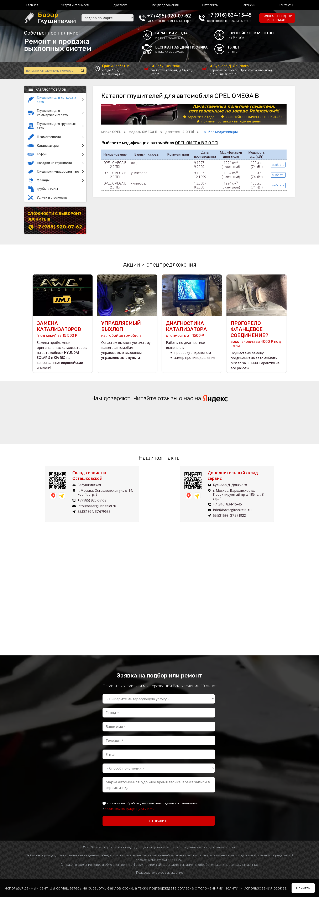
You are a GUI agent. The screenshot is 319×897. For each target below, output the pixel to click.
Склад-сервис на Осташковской (92, 475)
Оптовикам (210, 5)
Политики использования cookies (255, 888)
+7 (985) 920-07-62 (59, 227)
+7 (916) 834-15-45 (230, 14)
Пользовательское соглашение (159, 872)
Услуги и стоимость (75, 5)
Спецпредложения (165, 5)
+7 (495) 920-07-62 (169, 14)
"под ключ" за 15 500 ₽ (63, 329)
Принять (303, 888)
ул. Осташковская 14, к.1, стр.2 (169, 21)
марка (111, 132)
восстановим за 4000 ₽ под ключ (256, 334)
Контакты (286, 5)
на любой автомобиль (127, 329)
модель (143, 132)
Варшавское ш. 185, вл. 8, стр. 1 (229, 21)
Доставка (120, 5)
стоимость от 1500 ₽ (192, 329)
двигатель (179, 132)
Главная (32, 5)
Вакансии (248, 5)
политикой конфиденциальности (130, 808)
